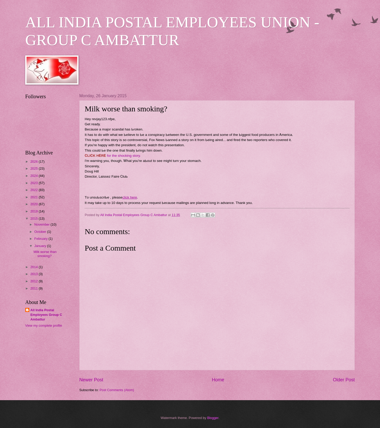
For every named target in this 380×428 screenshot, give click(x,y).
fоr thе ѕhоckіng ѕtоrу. (123, 156)
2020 (34, 204)
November (42, 224)
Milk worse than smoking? (44, 254)
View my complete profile (43, 325)
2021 (34, 197)
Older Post (344, 379)
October (40, 232)
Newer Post (91, 379)
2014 (34, 267)
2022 (34, 190)
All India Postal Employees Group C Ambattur (46, 314)
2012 (34, 281)
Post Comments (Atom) (117, 390)
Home (218, 379)
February (41, 239)
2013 (34, 274)
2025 (34, 168)
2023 (34, 183)
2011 (34, 288)
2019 (34, 211)
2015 (34, 218)
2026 (34, 161)
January (40, 246)
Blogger (213, 418)
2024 (34, 176)
